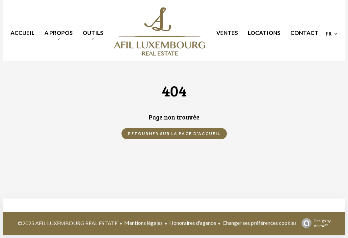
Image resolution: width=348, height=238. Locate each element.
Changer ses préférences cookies (260, 223)
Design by (314, 223)
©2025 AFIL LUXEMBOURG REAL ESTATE (68, 223)
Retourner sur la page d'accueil (174, 133)
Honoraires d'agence (192, 223)
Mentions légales (143, 223)
